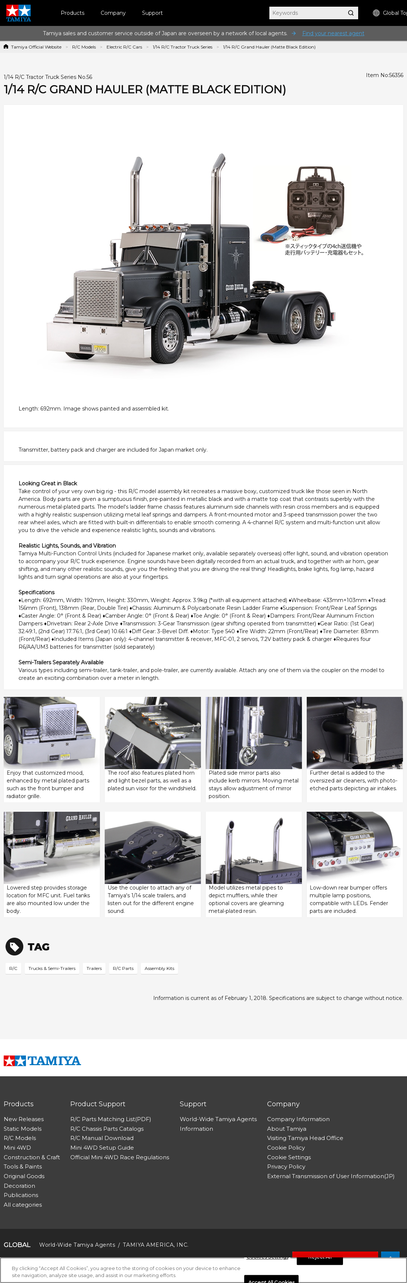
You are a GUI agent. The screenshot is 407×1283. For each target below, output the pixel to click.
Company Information (298, 1119)
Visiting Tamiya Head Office (305, 1137)
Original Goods (24, 1176)
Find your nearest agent (333, 33)
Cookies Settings (267, 1257)
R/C (13, 968)
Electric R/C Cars (124, 47)
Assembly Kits (159, 968)
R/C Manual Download (102, 1137)
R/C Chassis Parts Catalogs (107, 1128)
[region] (203, 1270)
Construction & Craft (32, 1157)
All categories (23, 1204)
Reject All (319, 1257)
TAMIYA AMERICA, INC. (155, 1245)
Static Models (22, 1128)
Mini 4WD (17, 1147)
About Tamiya (286, 1128)
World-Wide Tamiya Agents (218, 1119)
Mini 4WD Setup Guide (102, 1147)
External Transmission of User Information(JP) (331, 1176)
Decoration (19, 1185)
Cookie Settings (289, 1157)
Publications (21, 1195)
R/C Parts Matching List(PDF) (110, 1119)
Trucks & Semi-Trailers (51, 968)
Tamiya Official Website (36, 47)
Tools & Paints (23, 1166)
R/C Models (84, 47)
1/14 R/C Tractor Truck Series (182, 47)
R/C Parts (123, 968)
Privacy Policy (286, 1166)
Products (72, 13)
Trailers (94, 968)
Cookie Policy (286, 1147)
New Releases (24, 1119)
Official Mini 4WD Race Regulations (119, 1157)
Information (196, 1128)
